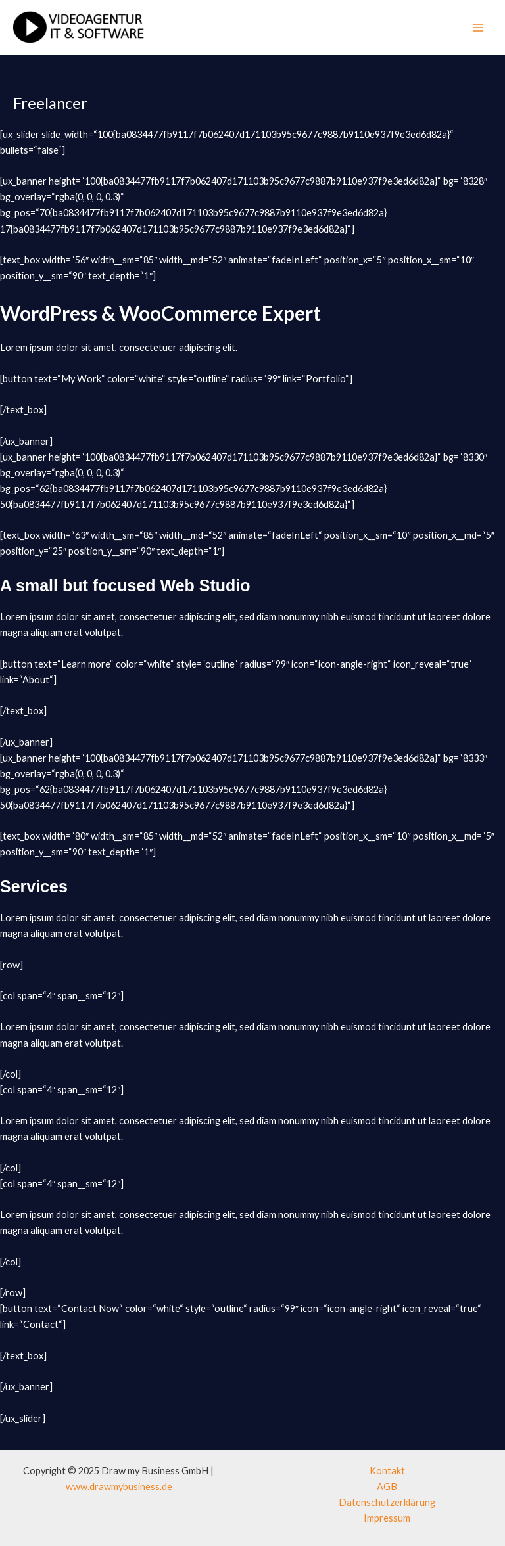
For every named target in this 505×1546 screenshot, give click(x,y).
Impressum (387, 1518)
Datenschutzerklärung (387, 1502)
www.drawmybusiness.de (119, 1486)
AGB (387, 1486)
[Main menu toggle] (478, 27)
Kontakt (387, 1470)
